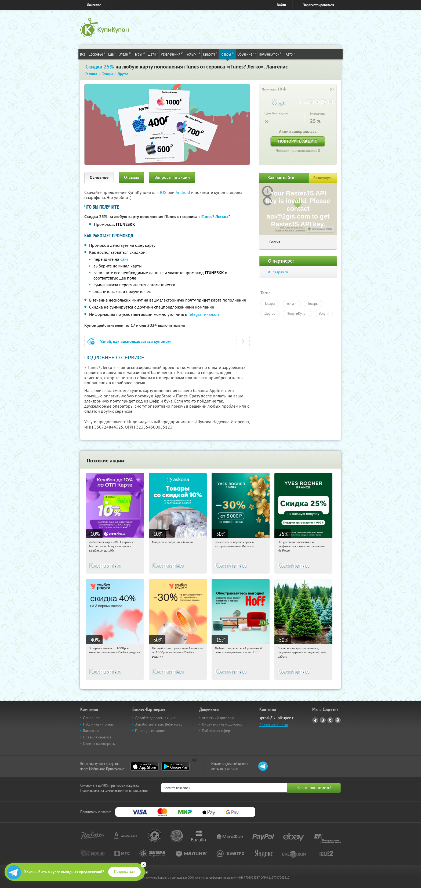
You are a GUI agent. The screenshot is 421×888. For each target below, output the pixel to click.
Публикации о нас (98, 724)
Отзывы (131, 177)
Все (83, 54)
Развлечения (172, 54)
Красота (210, 54)
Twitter (330, 720)
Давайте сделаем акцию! (155, 717)
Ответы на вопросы (99, 743)
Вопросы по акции (172, 177)
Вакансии (91, 730)
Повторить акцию (297, 141)
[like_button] (326, 89)
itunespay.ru (278, 272)
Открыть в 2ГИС (322, 229)
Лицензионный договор (222, 724)
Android (183, 192)
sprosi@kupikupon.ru (277, 717)
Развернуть (322, 177)
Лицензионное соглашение (289, 230)
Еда (112, 54)
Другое (269, 313)
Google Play (175, 766)
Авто (290, 54)
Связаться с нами (273, 724)
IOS (164, 192)
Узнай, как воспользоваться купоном (135, 341)
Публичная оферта (218, 730)
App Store (144, 766)
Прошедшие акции (150, 730)
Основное (99, 177)
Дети (153, 54)
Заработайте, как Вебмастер (159, 724)
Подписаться (124, 871)
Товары (227, 54)
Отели (125, 54)
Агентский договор (218, 717)
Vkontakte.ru (323, 720)
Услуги (193, 54)
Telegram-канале (204, 314)
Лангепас (94, 5)
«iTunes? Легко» (213, 216)
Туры (140, 54)
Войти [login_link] (281, 5)
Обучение (246, 54)
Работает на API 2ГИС (292, 227)
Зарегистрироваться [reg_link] (318, 5)
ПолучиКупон (271, 54)
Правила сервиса (97, 737)
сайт (124, 259)
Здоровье (97, 54)
